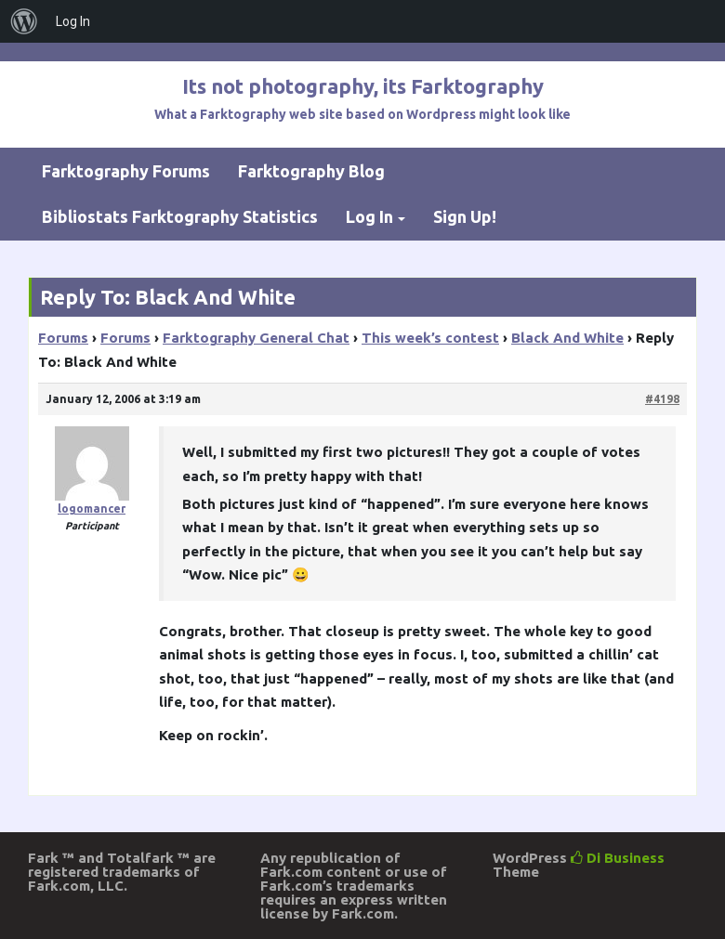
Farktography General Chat (256, 338)
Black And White (567, 338)
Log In (369, 216)
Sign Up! (464, 216)
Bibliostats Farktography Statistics (180, 216)
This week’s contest (430, 338)
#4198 (662, 399)
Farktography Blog (311, 171)
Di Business (618, 858)
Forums (63, 338)
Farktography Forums (126, 171)
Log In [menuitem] (73, 21)
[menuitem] (24, 21)
